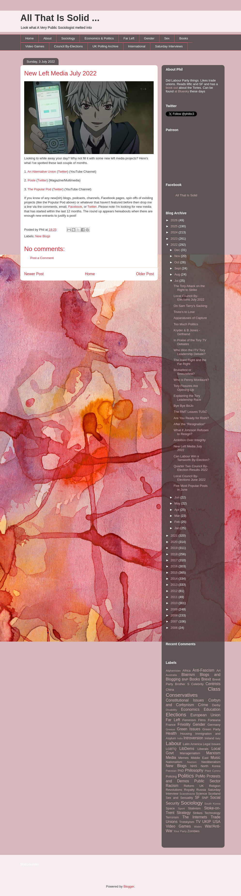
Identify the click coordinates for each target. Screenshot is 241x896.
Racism (172, 786)
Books (183, 38)
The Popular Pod (39, 189)
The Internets (194, 817)
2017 (175, 560)
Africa (186, 670)
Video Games (35, 46)
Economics (190, 709)
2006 (175, 627)
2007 (175, 621)
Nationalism (174, 762)
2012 (175, 591)
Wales (198, 826)
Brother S (182, 684)
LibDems (186, 749)
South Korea (212, 803)
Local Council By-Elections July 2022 (188, 298)
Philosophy (194, 770)
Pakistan (171, 770)
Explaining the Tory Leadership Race (187, 397)
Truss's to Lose (184, 312)
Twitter (62, 171)
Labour (173, 743)
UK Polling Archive (105, 46)
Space (170, 808)
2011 (175, 597)
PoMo (200, 776)
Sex (166, 38)
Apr (177, 509)
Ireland (209, 738)
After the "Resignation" (189, 424)
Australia (171, 674)
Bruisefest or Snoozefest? (184, 372)
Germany (214, 724)
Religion (214, 786)
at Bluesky (181, 91)
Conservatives (182, 695)
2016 (175, 566)
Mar (177, 516)
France (170, 724)
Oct (177, 262)
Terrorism (172, 817)
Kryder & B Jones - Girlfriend (186, 332)
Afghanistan (173, 670)
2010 (175, 603)
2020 (175, 542)
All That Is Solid (186, 195)
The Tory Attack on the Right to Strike (189, 288)
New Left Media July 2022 (60, 73)
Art (218, 670)
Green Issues (188, 729)
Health (171, 733)
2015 (175, 572)
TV (198, 822)
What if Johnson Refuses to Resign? (191, 432)
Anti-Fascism (203, 670)
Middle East (199, 758)
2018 (175, 554)
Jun (177, 497)
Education (212, 709)
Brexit (206, 679)
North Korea (210, 766)
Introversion (193, 738)
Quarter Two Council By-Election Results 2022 (190, 468)
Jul (176, 280)
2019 (175, 548)
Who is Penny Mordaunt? (191, 380)
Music (215, 757)
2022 (175, 244)
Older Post (145, 274)
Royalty (189, 790)
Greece (170, 729)
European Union (205, 715)
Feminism (189, 720)
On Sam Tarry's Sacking (190, 306)
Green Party (211, 729)
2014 (175, 578)
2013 (175, 584)
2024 (175, 232)
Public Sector (207, 781)
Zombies (194, 831)
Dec (177, 250)
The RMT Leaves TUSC (190, 412)
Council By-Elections (68, 46)
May (177, 503)
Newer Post (34, 274)
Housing (186, 733)
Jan (177, 528)
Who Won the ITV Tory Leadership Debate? (189, 352)
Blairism (188, 675)
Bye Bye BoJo (183, 405)
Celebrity (197, 684)
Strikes (198, 813)
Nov (177, 256)
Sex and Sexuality (179, 798)
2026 (175, 220)
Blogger (128, 886)
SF (197, 797)
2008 (175, 615)
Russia (201, 790)
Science (201, 793)
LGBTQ (171, 749)
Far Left (128, 38)
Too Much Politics (185, 324)
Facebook (75, 206)
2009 (175, 609)
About (47, 38)
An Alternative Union (42, 171)
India (180, 738)
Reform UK (194, 786)
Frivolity (184, 724)
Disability (171, 709)
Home (29, 38)
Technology (212, 813)
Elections (176, 714)
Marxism (213, 753)
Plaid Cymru (212, 770)
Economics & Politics (99, 38)
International (136, 46)
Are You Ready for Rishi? (191, 418)
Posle (32, 180)
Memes (183, 758)
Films (202, 720)
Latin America (192, 744)
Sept (178, 268)
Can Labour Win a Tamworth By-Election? (191, 458)
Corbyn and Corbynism (193, 702)
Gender (149, 38)
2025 (175, 226)
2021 (175, 535)
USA (216, 822)
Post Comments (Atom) (98, 289)
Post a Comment (42, 258)
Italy (217, 738)
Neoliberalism (210, 762)
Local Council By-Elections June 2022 (189, 478)
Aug (177, 274)
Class (214, 689)
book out (172, 87)
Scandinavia (187, 793)
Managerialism (190, 753)
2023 (175, 238)
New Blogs (42, 236)
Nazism (191, 761)
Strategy (184, 813)
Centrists (212, 684)
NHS (193, 766)
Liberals (203, 749)
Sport (181, 808)
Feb (177, 522)
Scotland (214, 793)
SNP (205, 798)
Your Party (180, 831)
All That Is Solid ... (59, 18)
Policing (171, 776)
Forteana (214, 720)
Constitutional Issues (185, 700)
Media (171, 757)
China (170, 689)
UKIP (206, 822)
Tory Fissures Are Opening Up (185, 388)
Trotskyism (186, 822)
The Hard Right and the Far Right (189, 362)
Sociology (68, 38)
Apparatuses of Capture (190, 318)
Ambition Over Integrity (189, 440)
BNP (185, 679)
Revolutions (174, 790)
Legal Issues (211, 744)
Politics (186, 775)
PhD (181, 770)
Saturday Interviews (169, 46)
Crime (203, 705)
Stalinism (194, 808)
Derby (216, 705)
